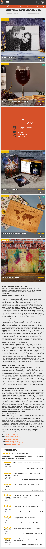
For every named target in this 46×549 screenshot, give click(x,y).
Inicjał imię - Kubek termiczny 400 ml (32, 479)
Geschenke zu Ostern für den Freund (15, 435)
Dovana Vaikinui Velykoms (11, 439)
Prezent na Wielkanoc (34, 14)
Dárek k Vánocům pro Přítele (13, 436)
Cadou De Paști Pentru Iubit (13, 444)
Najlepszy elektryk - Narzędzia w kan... (32, 523)
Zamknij (43, 6)
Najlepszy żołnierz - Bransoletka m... (33, 533)
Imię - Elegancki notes (36, 490)
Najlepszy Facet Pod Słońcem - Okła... (32, 544)
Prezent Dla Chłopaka (13, 14)
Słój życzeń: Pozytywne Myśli (35, 468)
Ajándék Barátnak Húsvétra (12, 441)
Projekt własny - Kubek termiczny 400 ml (31, 501)
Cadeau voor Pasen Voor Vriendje (15, 443)
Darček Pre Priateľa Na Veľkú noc (15, 438)
